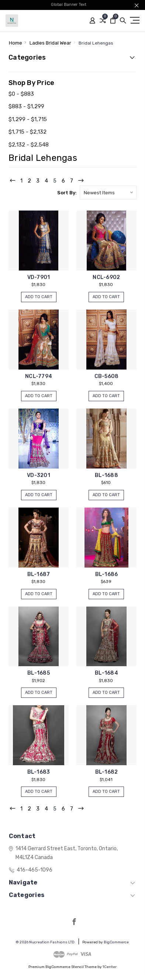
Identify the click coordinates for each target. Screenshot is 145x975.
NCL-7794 (38, 376)
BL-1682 (106, 772)
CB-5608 (106, 376)
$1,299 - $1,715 (27, 119)
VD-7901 (38, 277)
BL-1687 (38, 574)
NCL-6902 (106, 277)
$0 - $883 (21, 94)
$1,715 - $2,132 (27, 131)
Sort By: (67, 192)
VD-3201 (38, 475)
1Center (110, 967)
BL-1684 (106, 673)
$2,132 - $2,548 (28, 144)
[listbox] (108, 192)
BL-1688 (106, 475)
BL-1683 (38, 772)
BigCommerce (116, 942)
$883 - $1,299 (26, 106)
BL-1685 (38, 673)
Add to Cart (38, 296)
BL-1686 (106, 574)
